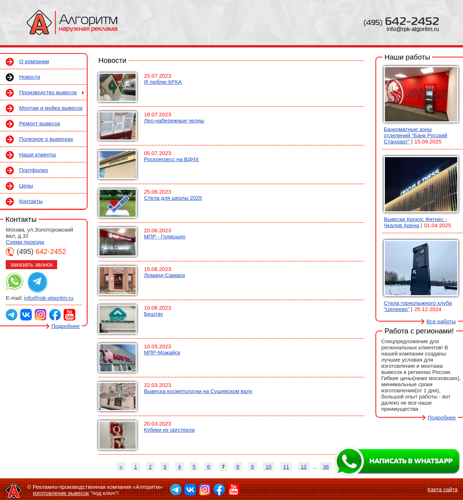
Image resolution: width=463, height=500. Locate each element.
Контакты (31, 201)
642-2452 (401, 20)
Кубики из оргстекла (169, 430)
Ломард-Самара (164, 275)
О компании (34, 61)
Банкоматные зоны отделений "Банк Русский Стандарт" (415, 135)
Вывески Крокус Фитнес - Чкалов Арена (415, 222)
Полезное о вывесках (46, 139)
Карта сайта (442, 489)
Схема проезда (25, 242)
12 (304, 467)
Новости (29, 77)
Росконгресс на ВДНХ (171, 159)
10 (269, 467)
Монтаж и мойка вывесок (50, 108)
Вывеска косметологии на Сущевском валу (198, 391)
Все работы (441, 321)
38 (326, 467)
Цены (26, 185)
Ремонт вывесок (39, 123)
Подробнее (65, 326)
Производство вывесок (48, 92)
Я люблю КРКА (163, 82)
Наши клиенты (37, 154)
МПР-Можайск (162, 352)
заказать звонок (31, 265)
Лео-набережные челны (174, 120)
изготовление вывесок (61, 493)
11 (286, 467)
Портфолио (33, 170)
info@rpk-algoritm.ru (413, 29)
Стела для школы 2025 (173, 198)
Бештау (153, 314)
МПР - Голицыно (165, 236)
